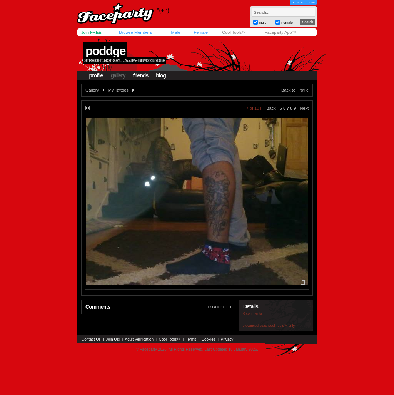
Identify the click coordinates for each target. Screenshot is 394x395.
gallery (117, 75)
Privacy (227, 339)
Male (175, 32)
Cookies (208, 339)
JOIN (311, 2)
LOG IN (298, 2)
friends (141, 75)
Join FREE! (92, 32)
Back (270, 108)
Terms (191, 339)
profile (96, 75)
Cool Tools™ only (281, 326)
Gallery (92, 90)
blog (161, 75)
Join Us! (113, 339)
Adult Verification (139, 339)
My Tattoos (118, 90)
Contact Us (91, 339)
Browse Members (135, 32)
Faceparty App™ (280, 32)
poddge (105, 51)
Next (304, 108)
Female (201, 32)
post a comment (219, 307)
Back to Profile (295, 90)
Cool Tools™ (234, 32)
